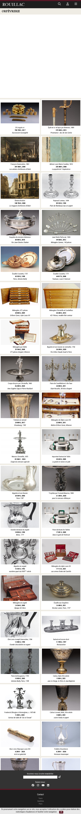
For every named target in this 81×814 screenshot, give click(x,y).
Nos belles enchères (40, 800)
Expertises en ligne (40, 797)
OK (61, 812)
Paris (40, 785)
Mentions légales (40, 806)
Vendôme (40, 782)
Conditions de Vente (40, 795)
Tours (40, 780)
